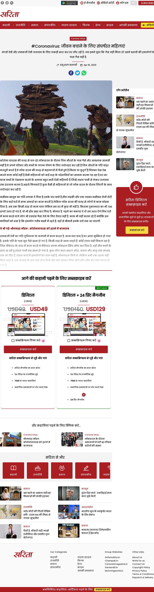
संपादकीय (49, 25)
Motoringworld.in (114, 570)
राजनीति (20, 25)
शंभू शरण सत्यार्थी (68, 65)
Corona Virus (78, 38)
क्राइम (109, 25)
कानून (84, 488)
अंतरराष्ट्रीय (87, 507)
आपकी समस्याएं (128, 25)
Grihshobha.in (112, 557)
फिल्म (86, 25)
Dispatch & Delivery (142, 577)
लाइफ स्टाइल (69, 25)
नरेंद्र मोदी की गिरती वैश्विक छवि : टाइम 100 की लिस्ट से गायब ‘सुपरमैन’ (36, 515)
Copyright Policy (141, 567)
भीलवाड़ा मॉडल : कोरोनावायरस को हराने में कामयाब (36, 442)
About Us (137, 557)
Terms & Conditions (143, 574)
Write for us (138, 560)
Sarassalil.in (111, 567)
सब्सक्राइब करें (28, 349)
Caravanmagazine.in (116, 564)
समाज (34, 25)
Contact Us (138, 564)
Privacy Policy (139, 570)
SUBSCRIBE (147, 3)
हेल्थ (97, 25)
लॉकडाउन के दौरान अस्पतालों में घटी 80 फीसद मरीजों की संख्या (98, 442)
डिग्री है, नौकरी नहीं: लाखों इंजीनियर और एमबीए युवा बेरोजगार (36, 534)
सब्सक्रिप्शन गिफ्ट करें (26, 340)
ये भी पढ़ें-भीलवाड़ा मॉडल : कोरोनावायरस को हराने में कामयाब (34, 228)
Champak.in (111, 560)
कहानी (6, 25)
